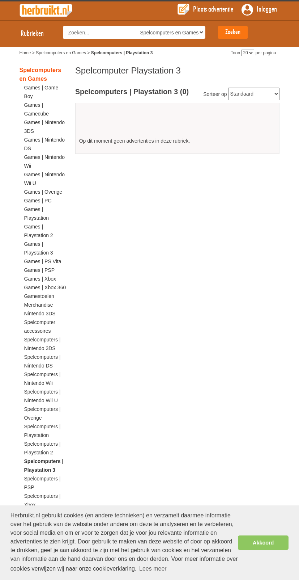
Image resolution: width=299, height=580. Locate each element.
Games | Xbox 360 (45, 287)
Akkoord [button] (263, 543)
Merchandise (38, 305)
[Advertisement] (177, 123)
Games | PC (38, 200)
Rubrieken (39, 33)
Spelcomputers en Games (61, 52)
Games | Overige (43, 192)
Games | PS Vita (42, 261)
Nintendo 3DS (40, 313)
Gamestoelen (39, 296)
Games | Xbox (40, 279)
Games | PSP (39, 270)
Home (25, 52)
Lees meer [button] (153, 569)
